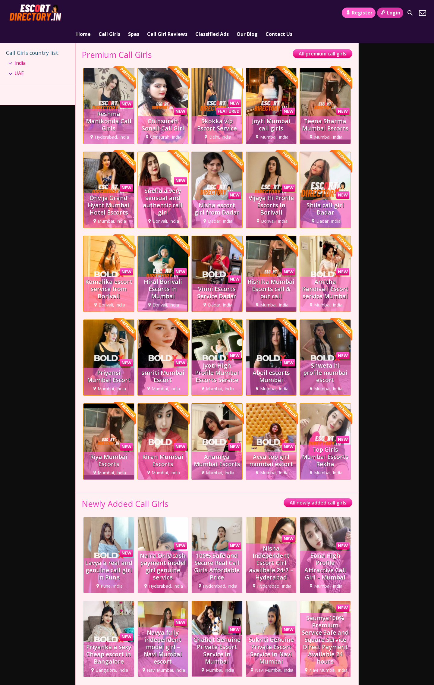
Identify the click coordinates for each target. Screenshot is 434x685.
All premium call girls (322, 36)
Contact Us (279, 13)
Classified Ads (212, 13)
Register (358, 12)
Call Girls (109, 13)
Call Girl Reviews (167, 13)
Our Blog (247, 13)
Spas (133, 13)
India (20, 45)
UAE (19, 56)
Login (390, 12)
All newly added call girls (318, 485)
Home (83, 13)
